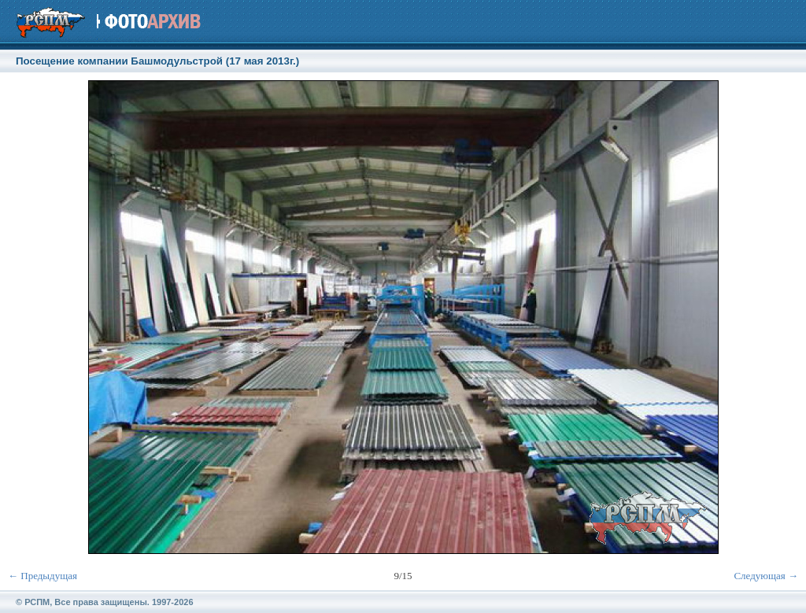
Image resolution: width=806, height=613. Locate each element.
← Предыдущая (42, 576)
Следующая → (766, 576)
